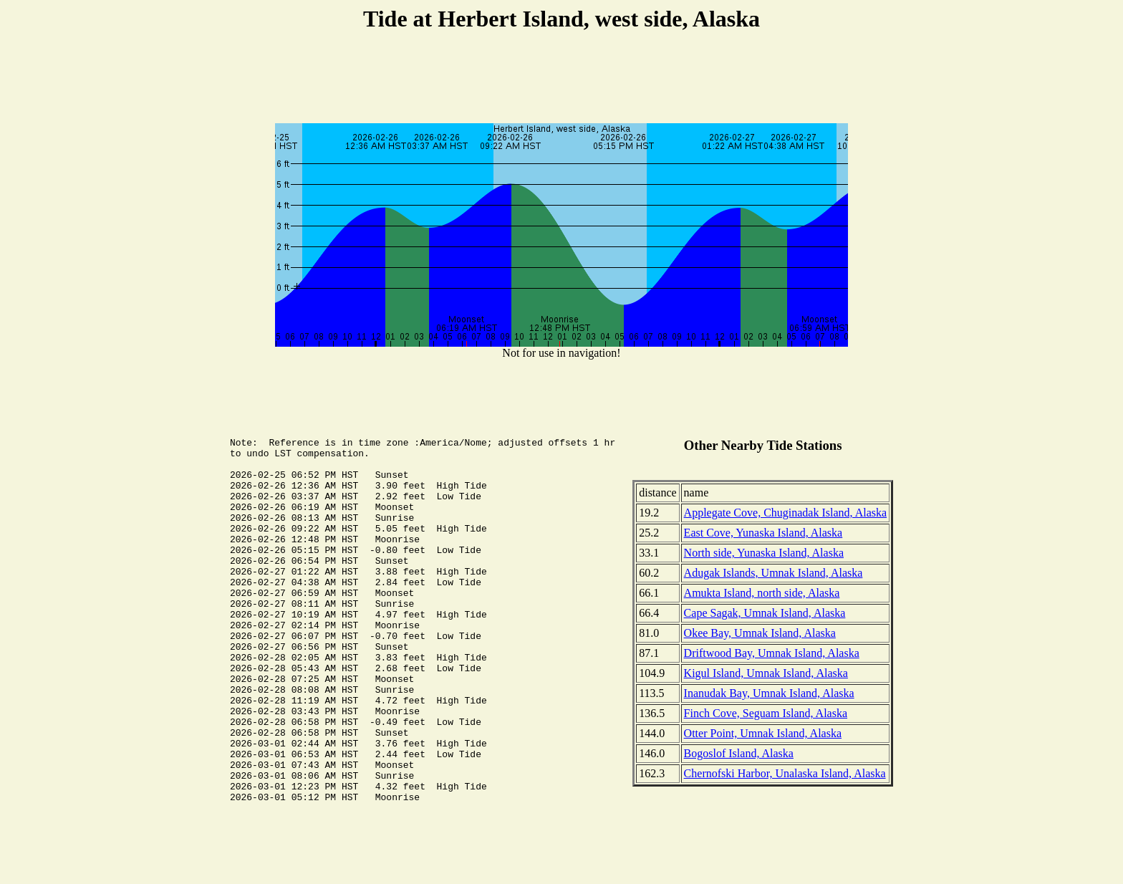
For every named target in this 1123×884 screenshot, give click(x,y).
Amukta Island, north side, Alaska (762, 593)
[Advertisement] (561, 79)
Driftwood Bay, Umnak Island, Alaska (771, 653)
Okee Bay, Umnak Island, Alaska (760, 633)
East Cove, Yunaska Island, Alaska (763, 533)
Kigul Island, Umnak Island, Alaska (766, 673)
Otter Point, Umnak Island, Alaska (763, 733)
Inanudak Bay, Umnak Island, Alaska (769, 693)
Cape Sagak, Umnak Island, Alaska (765, 613)
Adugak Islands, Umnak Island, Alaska (773, 573)
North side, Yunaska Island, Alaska (764, 553)
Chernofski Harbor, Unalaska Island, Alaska (785, 773)
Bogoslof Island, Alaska (739, 753)
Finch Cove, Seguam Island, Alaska (765, 713)
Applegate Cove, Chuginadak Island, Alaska (785, 512)
